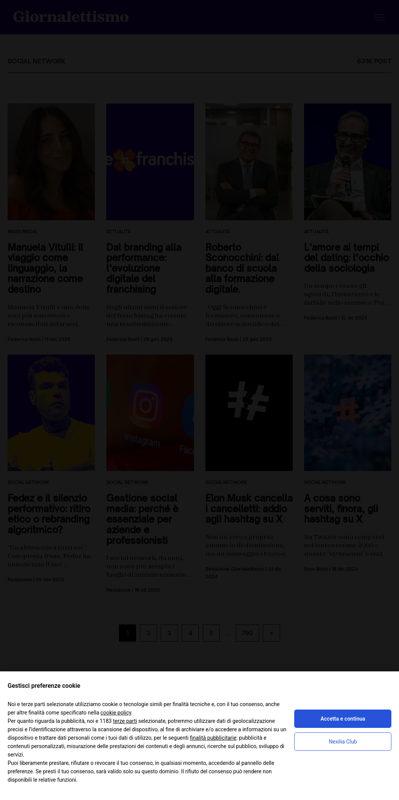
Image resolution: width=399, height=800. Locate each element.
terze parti (125, 721)
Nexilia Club (343, 742)
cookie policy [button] (116, 713)
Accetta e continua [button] (342, 719)
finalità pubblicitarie (213, 738)
